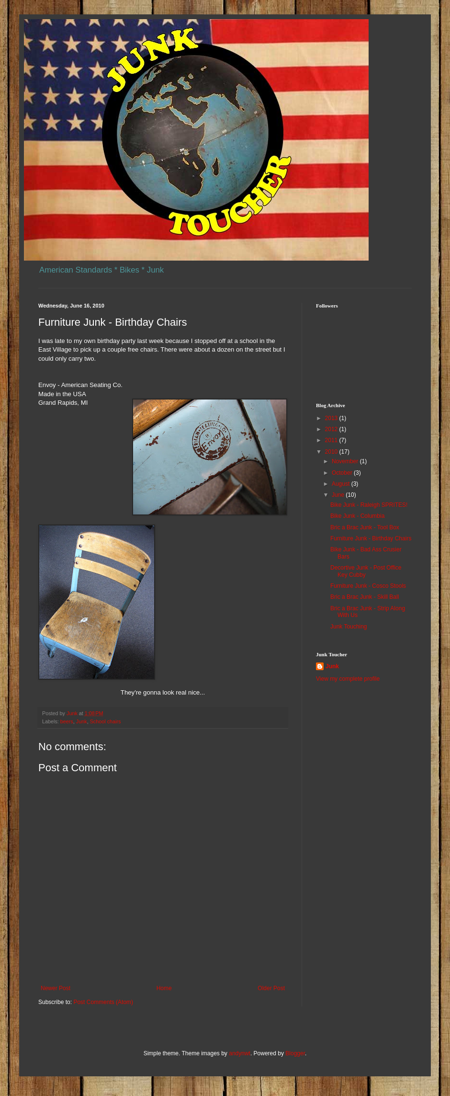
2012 (332, 429)
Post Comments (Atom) (103, 1002)
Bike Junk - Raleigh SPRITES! (368, 505)
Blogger (295, 1053)
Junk (81, 721)
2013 (332, 418)
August (341, 483)
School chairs (105, 721)
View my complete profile (348, 678)
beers (66, 721)
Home (164, 988)
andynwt (239, 1053)
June (339, 494)
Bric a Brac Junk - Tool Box (364, 527)
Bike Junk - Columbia (357, 516)
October (343, 472)
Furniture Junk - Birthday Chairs (370, 538)
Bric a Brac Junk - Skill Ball (364, 597)
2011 (332, 440)
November (346, 461)
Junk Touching (348, 626)
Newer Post (55, 988)
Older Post (271, 988)
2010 (332, 451)
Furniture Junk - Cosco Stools (368, 585)
